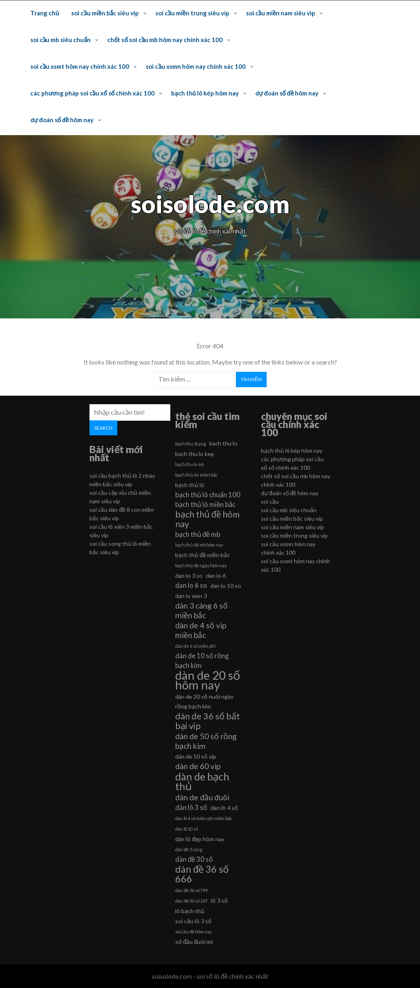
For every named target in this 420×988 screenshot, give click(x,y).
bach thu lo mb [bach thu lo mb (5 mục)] (189, 464)
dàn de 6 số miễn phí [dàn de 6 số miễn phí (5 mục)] (195, 646)
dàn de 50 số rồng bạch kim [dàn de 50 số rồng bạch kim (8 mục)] (206, 741)
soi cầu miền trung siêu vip (192, 13)
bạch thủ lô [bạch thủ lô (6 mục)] (189, 484)
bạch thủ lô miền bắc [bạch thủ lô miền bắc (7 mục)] (205, 504)
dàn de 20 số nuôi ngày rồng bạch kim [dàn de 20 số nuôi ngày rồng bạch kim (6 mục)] (204, 701)
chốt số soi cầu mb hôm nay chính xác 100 (165, 39)
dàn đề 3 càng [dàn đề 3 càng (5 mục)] (188, 849)
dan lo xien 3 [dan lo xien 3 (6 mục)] (191, 595)
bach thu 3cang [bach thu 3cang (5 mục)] (190, 443)
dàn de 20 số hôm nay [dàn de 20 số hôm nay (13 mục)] (207, 680)
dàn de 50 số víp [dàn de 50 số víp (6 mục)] (195, 756)
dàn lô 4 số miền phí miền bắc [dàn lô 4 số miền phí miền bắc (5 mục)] (203, 818)
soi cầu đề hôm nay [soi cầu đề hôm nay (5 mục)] (193, 931)
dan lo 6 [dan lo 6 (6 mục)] (216, 575)
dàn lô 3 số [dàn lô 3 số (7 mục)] (191, 807)
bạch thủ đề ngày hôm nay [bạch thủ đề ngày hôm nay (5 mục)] (201, 565)
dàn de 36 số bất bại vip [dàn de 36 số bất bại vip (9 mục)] (207, 721)
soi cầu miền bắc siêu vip (105, 13)
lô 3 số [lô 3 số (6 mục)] (219, 900)
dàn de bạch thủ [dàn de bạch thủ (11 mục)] (202, 781)
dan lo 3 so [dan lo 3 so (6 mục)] (189, 575)
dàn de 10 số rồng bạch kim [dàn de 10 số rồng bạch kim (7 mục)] (202, 660)
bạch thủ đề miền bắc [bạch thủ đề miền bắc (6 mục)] (202, 554)
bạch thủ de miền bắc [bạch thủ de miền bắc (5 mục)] (196, 474)
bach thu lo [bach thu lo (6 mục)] (223, 443)
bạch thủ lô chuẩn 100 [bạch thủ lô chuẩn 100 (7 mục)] (207, 494)
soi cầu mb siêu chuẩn (60, 39)
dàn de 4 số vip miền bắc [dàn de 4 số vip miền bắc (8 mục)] (200, 630)
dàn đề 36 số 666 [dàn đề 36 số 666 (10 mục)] (202, 874)
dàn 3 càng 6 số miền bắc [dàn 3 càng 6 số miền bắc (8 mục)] (201, 610)
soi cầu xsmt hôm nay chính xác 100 (79, 66)
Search (103, 428)
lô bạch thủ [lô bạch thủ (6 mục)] (189, 910)
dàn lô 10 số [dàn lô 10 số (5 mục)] (186, 828)
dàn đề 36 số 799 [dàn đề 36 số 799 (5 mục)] (191, 890)
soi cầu (270, 501)
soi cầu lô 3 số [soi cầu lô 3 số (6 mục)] (193, 921)
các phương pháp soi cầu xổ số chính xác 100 (92, 93)
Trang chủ (44, 13)
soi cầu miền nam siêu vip (280, 13)
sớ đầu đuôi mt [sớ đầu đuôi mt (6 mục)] (194, 941)
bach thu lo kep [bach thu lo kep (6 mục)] (194, 453)
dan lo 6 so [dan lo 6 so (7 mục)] (191, 585)
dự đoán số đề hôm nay (286, 93)
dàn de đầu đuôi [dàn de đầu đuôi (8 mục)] (202, 797)
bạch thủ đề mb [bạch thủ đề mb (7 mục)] (197, 534)
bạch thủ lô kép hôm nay (205, 93)
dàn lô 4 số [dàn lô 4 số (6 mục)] (224, 807)
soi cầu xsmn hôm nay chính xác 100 (195, 66)
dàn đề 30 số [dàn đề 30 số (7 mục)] (194, 859)
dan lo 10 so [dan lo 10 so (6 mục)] (225, 585)
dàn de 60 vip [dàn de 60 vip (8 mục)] (198, 766)
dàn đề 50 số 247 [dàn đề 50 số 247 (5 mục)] (191, 900)
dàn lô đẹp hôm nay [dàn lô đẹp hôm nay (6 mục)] (199, 838)
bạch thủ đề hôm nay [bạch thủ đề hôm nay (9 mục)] (207, 519)
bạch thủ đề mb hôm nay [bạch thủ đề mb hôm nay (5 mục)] (199, 544)
